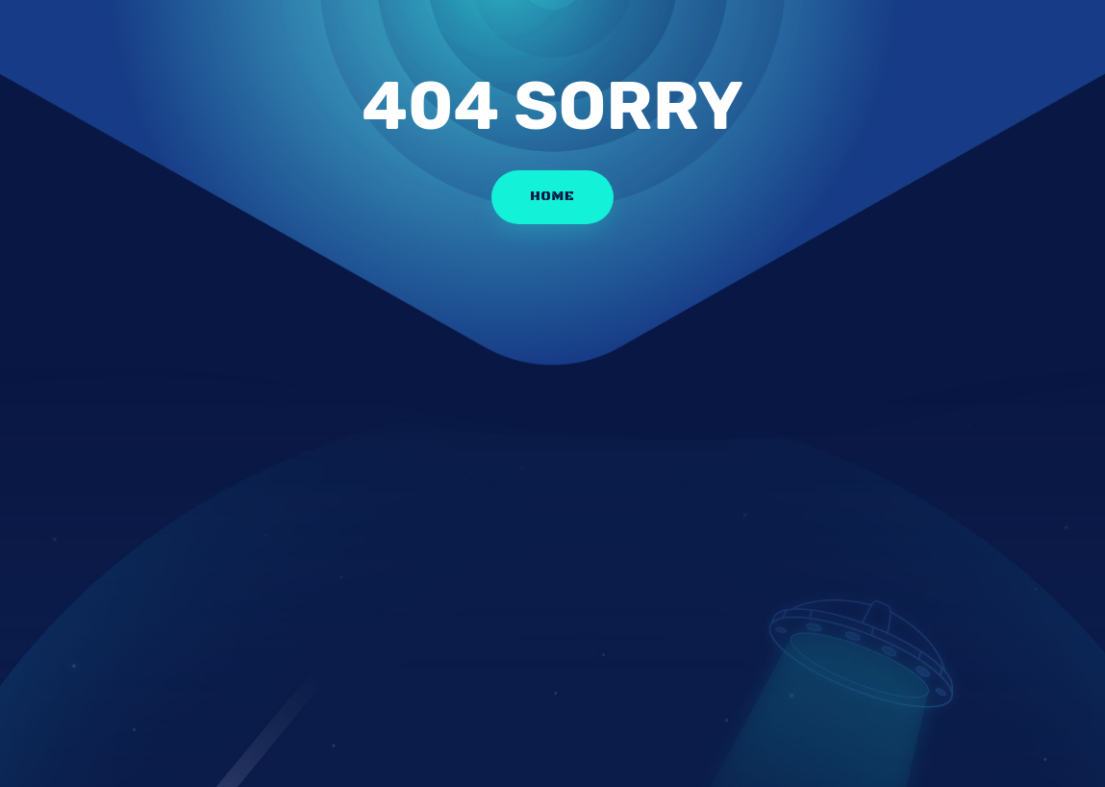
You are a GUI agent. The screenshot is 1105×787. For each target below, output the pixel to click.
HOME (552, 196)
